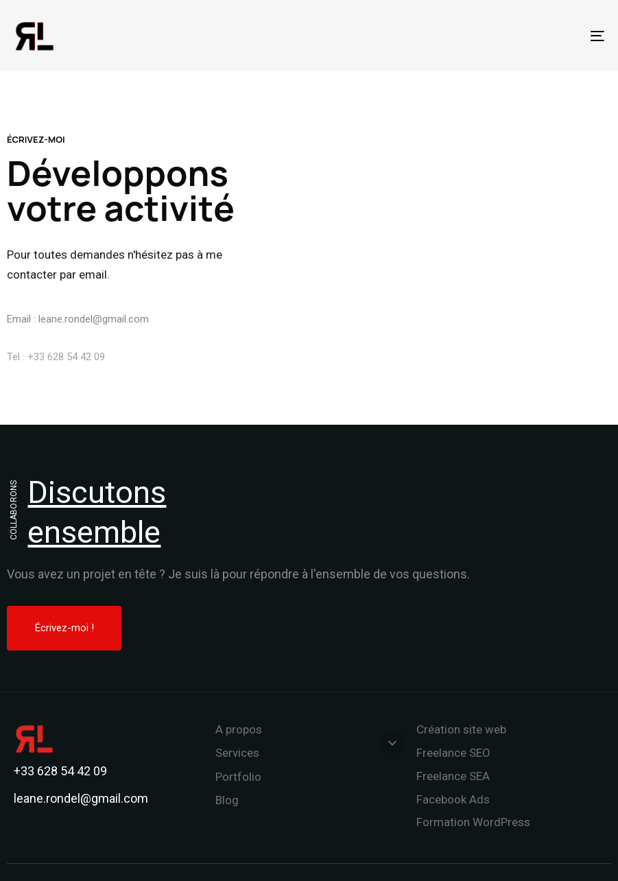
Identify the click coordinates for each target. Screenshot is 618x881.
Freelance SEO (453, 753)
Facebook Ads (453, 799)
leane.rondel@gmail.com (93, 326)
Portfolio (238, 777)
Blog (227, 800)
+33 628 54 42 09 (66, 368)
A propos (238, 729)
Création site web (461, 729)
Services (309, 751)
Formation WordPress (473, 822)
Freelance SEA (453, 776)
